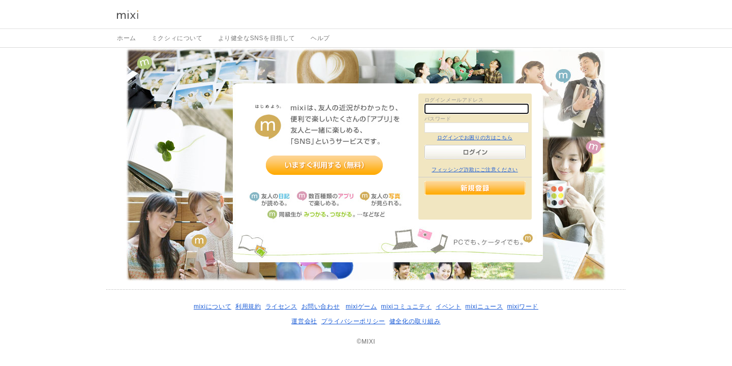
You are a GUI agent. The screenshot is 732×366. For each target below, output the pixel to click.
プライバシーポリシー (353, 321)
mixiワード (522, 306)
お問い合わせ (320, 306)
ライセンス (281, 306)
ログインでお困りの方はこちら (474, 137)
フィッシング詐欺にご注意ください (475, 169)
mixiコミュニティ (406, 306)
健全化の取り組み (415, 321)
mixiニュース (484, 306)
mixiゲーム (361, 306)
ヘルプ (320, 38)
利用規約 (248, 306)
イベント (448, 306)
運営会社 (304, 321)
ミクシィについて (177, 38)
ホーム (126, 38)
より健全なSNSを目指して (256, 38)
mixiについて (212, 306)
